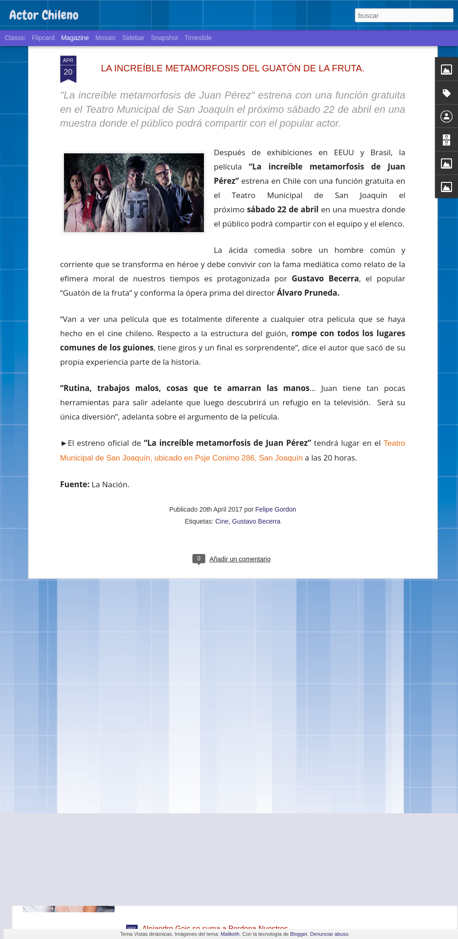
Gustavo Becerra (256, 441)
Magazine (75, 37)
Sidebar (133, 37)
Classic (15, 37)
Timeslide (198, 37)
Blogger (298, 934)
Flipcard (43, 37)
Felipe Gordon (275, 429)
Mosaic (105, 37)
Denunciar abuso (329, 934)
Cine (222, 441)
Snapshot (164, 37)
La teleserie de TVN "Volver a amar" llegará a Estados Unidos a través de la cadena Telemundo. (224, 828)
